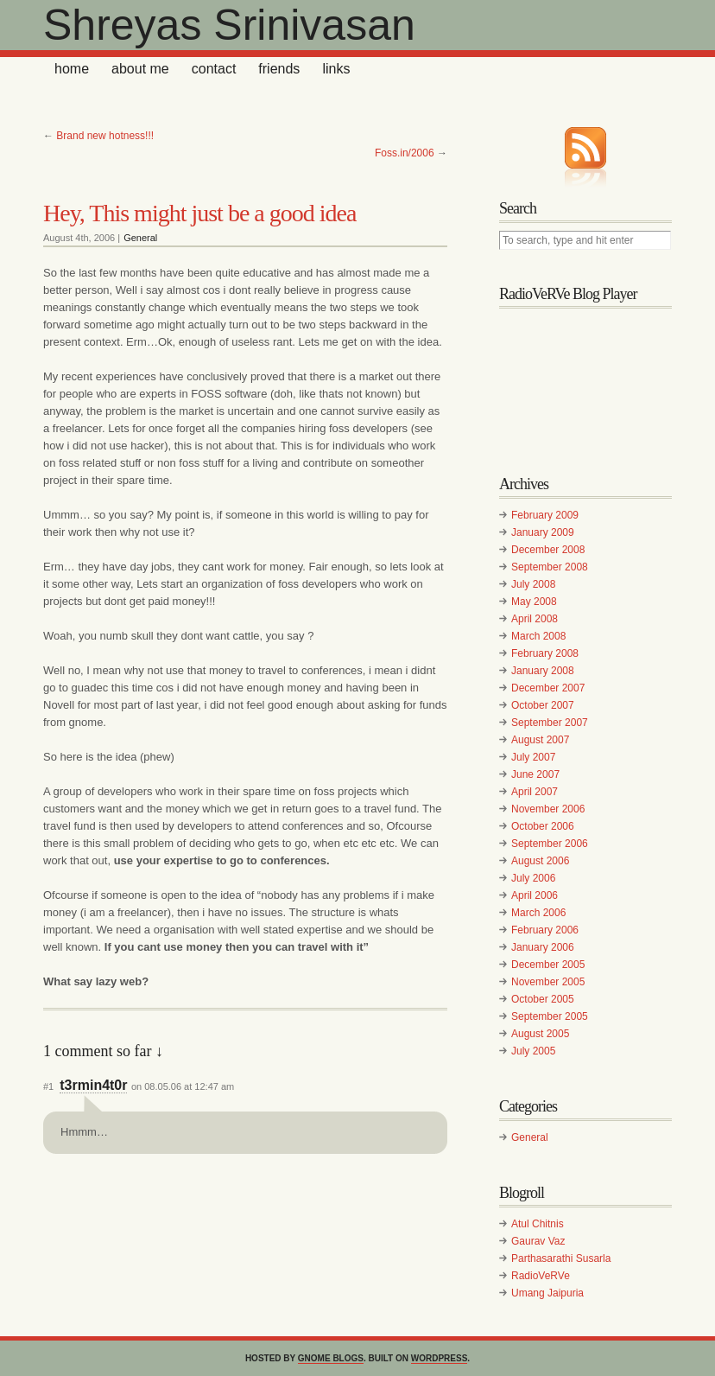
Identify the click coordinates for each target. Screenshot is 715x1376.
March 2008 (538, 636)
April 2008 (534, 619)
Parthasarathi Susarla (561, 1258)
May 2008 (534, 602)
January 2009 (542, 532)
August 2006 (540, 861)
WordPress (439, 1358)
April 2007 (534, 792)
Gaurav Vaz (538, 1241)
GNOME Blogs (331, 1358)
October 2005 (542, 999)
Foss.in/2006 (404, 153)
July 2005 (533, 1051)
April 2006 (534, 895)
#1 (48, 1086)
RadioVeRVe (540, 1276)
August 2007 (540, 740)
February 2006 (545, 930)
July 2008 (533, 584)
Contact (214, 68)
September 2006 (549, 844)
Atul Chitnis (537, 1224)
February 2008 (545, 653)
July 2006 (533, 878)
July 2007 (533, 757)
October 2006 (542, 826)
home (71, 68)
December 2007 (548, 688)
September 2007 (549, 723)
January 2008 (542, 671)
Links (336, 68)
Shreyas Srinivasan (229, 25)
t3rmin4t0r (93, 1085)
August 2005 (540, 1034)
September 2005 (549, 1016)
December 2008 (548, 550)
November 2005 (548, 982)
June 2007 (535, 774)
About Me (140, 68)
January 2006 (542, 947)
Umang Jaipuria (547, 1293)
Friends (279, 68)
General (140, 238)
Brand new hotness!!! (105, 136)
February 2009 (545, 515)
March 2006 (538, 913)
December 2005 (548, 965)
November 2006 (548, 809)
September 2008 (549, 567)
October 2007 (542, 705)
